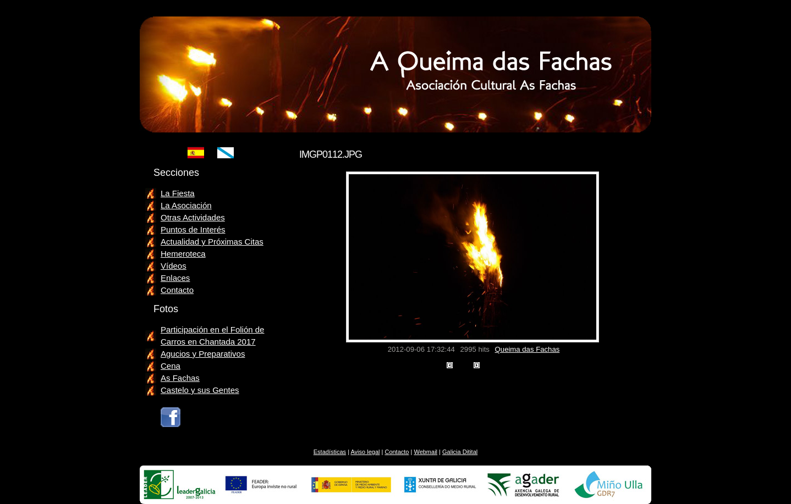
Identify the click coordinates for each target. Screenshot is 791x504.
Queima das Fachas (527, 349)
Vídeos (173, 265)
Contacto (177, 290)
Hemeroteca (183, 253)
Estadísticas (330, 451)
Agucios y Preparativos (203, 353)
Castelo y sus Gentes (200, 390)
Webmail (425, 451)
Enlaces (175, 278)
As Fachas (180, 378)
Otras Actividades (193, 217)
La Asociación (186, 205)
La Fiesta (178, 193)
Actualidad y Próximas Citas (212, 241)
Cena (170, 365)
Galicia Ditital (459, 451)
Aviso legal (365, 451)
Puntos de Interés (193, 229)
